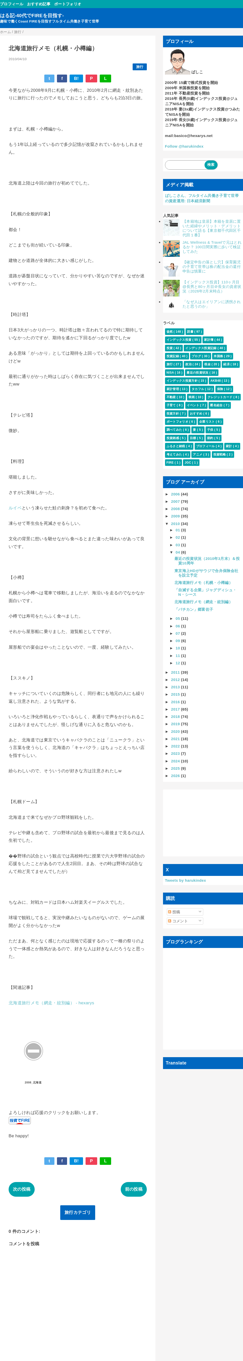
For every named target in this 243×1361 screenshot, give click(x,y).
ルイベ (15, 508)
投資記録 (173, 356)
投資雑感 (173, 438)
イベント (193, 405)
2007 (176, 501)
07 (178, 633)
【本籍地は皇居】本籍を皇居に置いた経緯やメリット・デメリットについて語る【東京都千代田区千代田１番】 (212, 228)
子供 (210, 430)
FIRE (171, 462)
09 (178, 641)
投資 (170, 348)
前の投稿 (134, 1189)
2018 (176, 716)
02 (178, 537)
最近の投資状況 (198, 372)
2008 (176, 509)
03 (178, 545)
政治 (188, 364)
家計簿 (209, 340)
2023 (176, 753)
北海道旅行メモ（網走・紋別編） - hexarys (51, 1003)
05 (178, 618)
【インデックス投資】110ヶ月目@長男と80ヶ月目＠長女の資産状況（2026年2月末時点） (212, 286)
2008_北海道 (33, 1082)
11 (178, 655)
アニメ (198, 454)
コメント (178, 921)
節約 (210, 438)
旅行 (140, 67)
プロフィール (11, 4)
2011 (176, 672)
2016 (176, 702)
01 (178, 530)
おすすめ (196, 413)
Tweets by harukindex (185, 880)
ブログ (197, 356)
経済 (226, 364)
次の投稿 (21, 1189)
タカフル (198, 389)
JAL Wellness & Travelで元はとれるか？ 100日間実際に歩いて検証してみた (212, 247)
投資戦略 (220, 454)
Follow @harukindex (184, 146)
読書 (190, 331)
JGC (188, 462)
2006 (176, 494)
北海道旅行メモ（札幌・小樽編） (203, 582)
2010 (176, 523)
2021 (176, 739)
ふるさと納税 (176, 446)
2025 (176, 768)
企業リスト (207, 421)
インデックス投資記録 (201, 348)
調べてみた (175, 430)
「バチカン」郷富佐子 (193, 609)
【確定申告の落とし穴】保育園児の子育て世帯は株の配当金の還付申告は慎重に (212, 266)
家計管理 (173, 389)
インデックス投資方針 (183, 380)
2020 (176, 731)
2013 (176, 687)
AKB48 (216, 380)
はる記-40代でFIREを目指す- (32, 15)
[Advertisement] (203, 823)
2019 (176, 724)
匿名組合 (217, 405)
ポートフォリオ (67, 4)
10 (178, 648)
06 (178, 626)
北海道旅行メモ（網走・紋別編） (203, 602)
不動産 (172, 397)
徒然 (170, 331)
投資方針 (173, 413)
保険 (220, 389)
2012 (176, 679)
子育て (172, 405)
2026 (176, 776)
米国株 (219, 356)
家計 (229, 446)
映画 (192, 397)
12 (178, 663)
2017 (176, 709)
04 (178, 552)
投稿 (174, 912)
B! (76, 78)
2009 (176, 516)
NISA (171, 372)
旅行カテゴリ (78, 1212)
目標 (193, 438)
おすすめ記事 (38, 4)
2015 (176, 694)
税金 (207, 364)
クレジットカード (220, 397)
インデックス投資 (179, 340)
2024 (176, 761)
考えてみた (175, 454)
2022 (176, 746)
